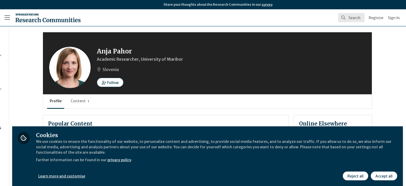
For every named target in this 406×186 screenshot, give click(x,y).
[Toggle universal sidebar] (7, 17)
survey (267, 4)
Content (120, 101)
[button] (150, 82)
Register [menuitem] (376, 18)
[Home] (48, 17)
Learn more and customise (119, 172)
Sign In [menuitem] (394, 18)
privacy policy (184, 156)
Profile (96, 101)
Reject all (355, 172)
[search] (351, 17)
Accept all (383, 172)
